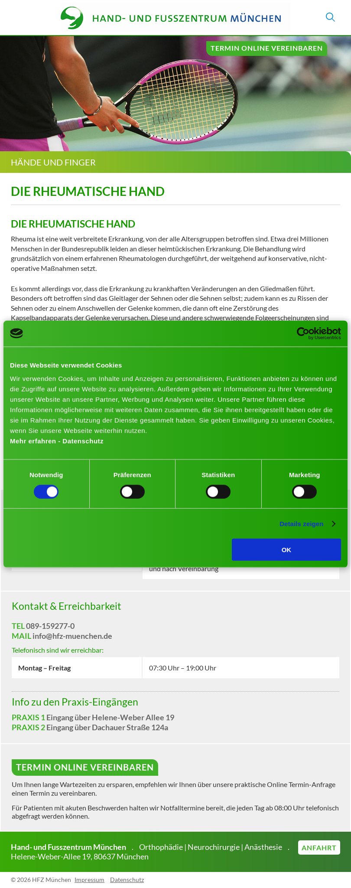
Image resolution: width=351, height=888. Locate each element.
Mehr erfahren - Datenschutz (57, 441)
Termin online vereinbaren (267, 48)
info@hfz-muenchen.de (72, 636)
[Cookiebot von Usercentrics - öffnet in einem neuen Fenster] (303, 333)
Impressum (89, 879)
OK (287, 549)
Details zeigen (301, 523)
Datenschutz (127, 879)
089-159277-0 (50, 626)
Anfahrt (319, 847)
